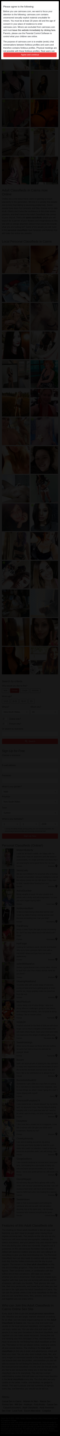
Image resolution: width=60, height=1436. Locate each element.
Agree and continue (30, 55)
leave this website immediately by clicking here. (34, 30)
